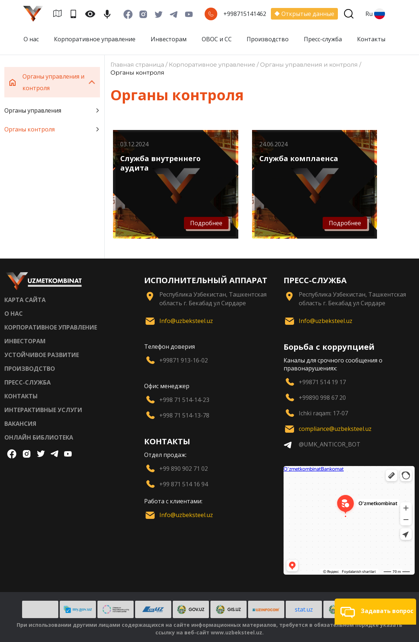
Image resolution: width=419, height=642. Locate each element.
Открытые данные (304, 14)
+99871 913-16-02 (183, 360)
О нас (31, 39)
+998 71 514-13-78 (184, 415)
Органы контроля (52, 129)
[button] (375, 612)
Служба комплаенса (298, 158)
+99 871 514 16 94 (183, 484)
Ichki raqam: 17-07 (323, 413)
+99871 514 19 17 (322, 382)
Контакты (371, 39)
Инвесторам (169, 39)
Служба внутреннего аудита (160, 163)
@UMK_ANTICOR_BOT (329, 444)
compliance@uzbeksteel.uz (335, 429)
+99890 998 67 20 (322, 398)
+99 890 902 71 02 (183, 469)
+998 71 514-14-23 (184, 400)
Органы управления (52, 110)
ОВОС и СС (217, 39)
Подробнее (206, 223)
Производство (268, 39)
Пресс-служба (323, 39)
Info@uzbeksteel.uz (186, 321)
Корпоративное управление (94, 39)
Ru (375, 13)
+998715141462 (244, 14)
